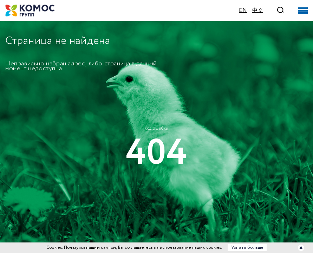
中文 (257, 10)
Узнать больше (247, 247)
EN (243, 10)
